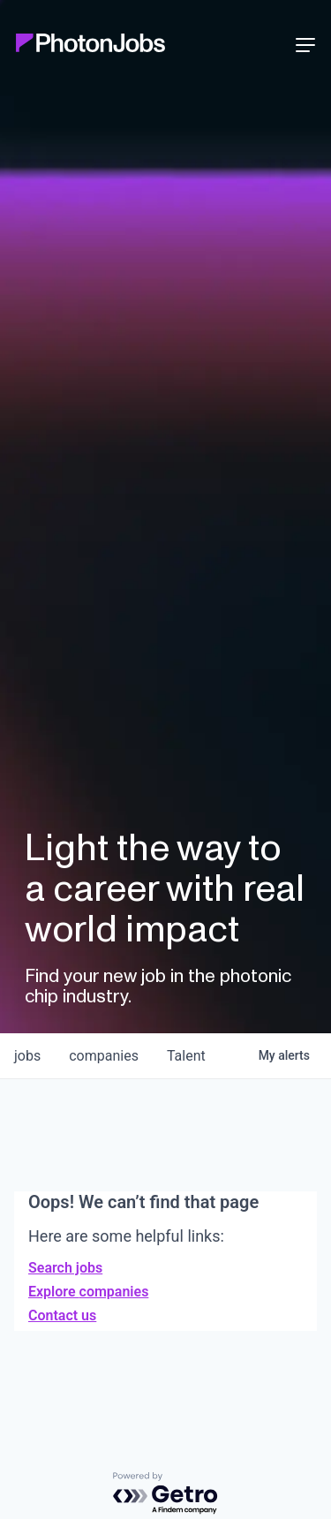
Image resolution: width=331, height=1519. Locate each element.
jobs (27, 1055)
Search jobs (65, 1267)
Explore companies (88, 1291)
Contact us (62, 1315)
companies (104, 1055)
